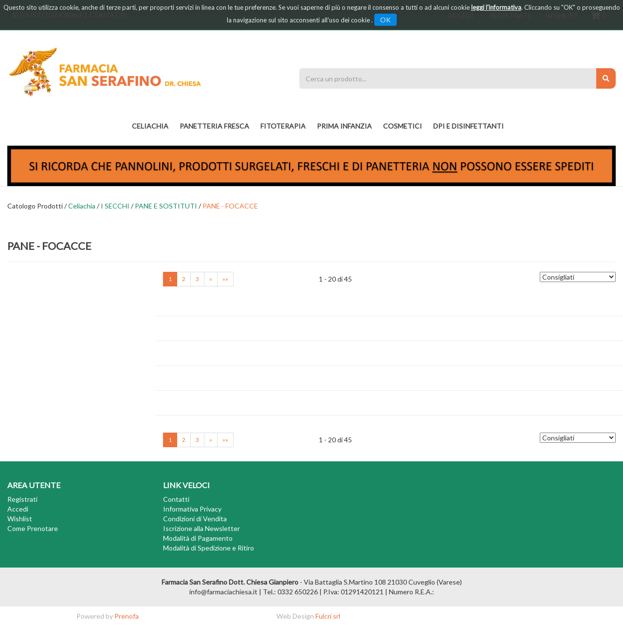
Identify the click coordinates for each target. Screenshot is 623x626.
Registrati (22, 499)
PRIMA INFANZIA (344, 126)
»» (225, 279)
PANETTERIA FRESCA (214, 126)
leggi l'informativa (496, 7)
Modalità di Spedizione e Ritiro (208, 548)
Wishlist (19, 518)
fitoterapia (283, 126)
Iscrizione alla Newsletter (201, 528)
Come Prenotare (32, 528)
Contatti (176, 499)
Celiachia (150, 126)
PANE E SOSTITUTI (166, 206)
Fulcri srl (327, 616)
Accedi (17, 509)
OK (385, 20)
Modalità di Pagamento (198, 538)
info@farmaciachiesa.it (223, 592)
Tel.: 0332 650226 (290, 592)
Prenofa (126, 616)
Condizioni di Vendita (195, 518)
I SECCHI (115, 206)
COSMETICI (402, 126)
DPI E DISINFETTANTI (468, 126)
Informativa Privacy (192, 509)
